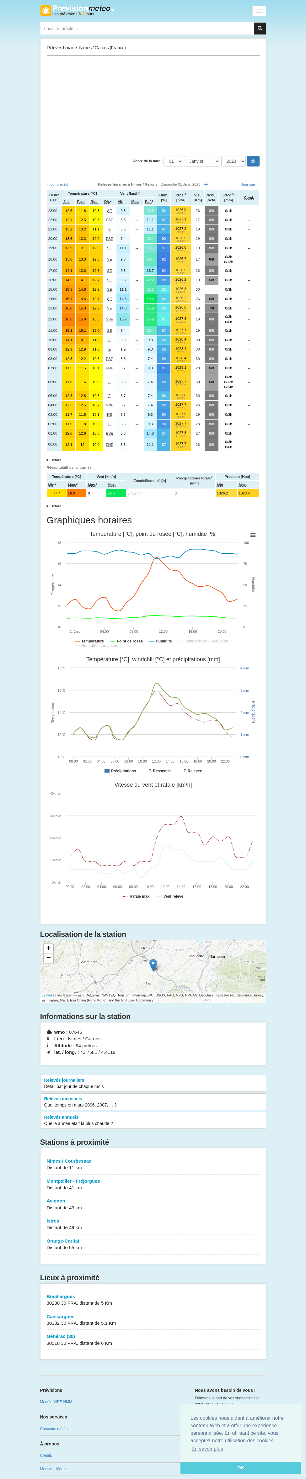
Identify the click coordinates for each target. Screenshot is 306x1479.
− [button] (48, 958)
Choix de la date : (148, 161)
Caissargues (153, 1320)
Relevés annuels (153, 1121)
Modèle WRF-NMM (56, 1402)
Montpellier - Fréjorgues (153, 1184)
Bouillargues (153, 1300)
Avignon (153, 1204)
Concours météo (54, 1429)
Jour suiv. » (250, 184)
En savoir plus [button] (207, 1449)
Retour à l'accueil (77, 10)
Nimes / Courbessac (153, 1164)
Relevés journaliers (153, 1084)
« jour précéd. (58, 184)
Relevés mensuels (153, 1102)
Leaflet (47, 995)
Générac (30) (153, 1340)
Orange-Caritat (153, 1244)
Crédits (46, 1455)
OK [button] (240, 1467)
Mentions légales (54, 1469)
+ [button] (48, 948)
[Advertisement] (153, 106)
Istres (153, 1224)
